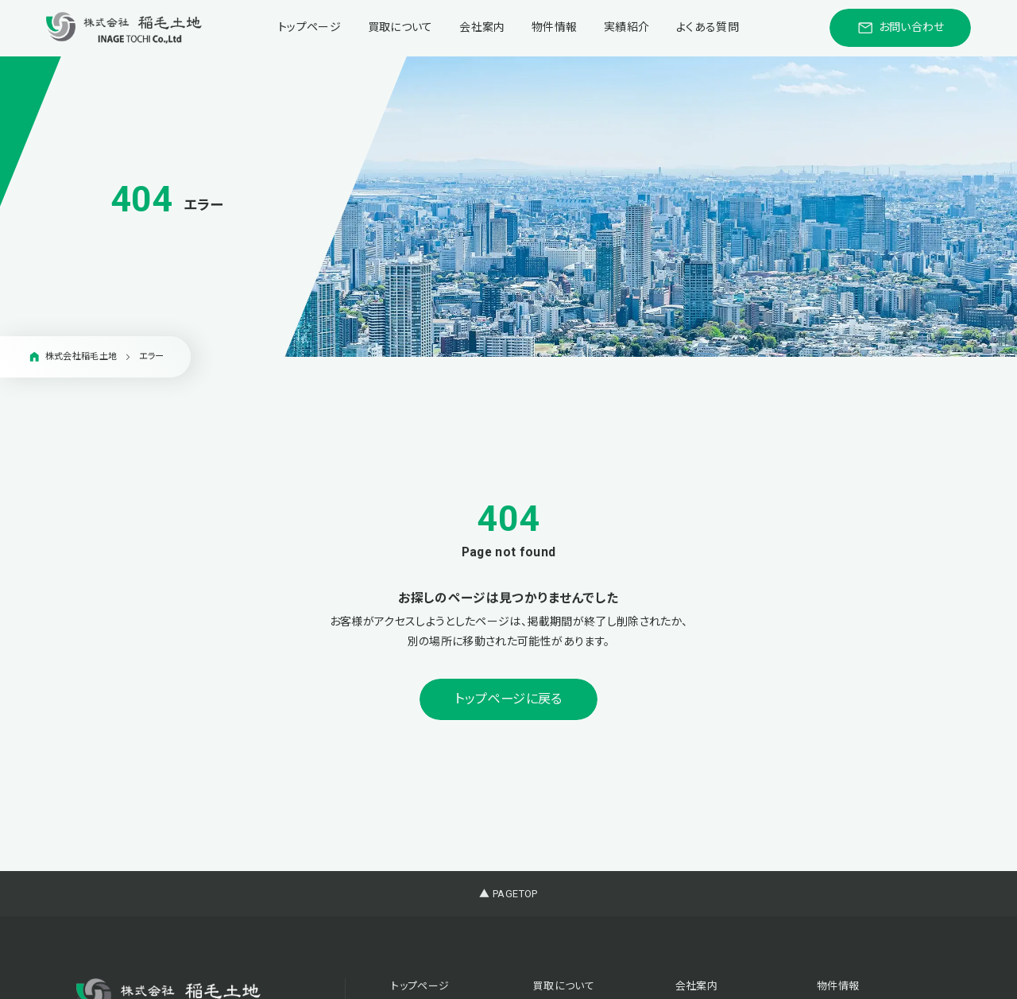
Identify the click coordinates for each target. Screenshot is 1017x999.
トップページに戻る (508, 699)
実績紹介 (626, 27)
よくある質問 (707, 27)
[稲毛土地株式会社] (124, 28)
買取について (400, 27)
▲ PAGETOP (508, 894)
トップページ (309, 27)
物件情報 (554, 27)
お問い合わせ (901, 28)
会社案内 (482, 27)
